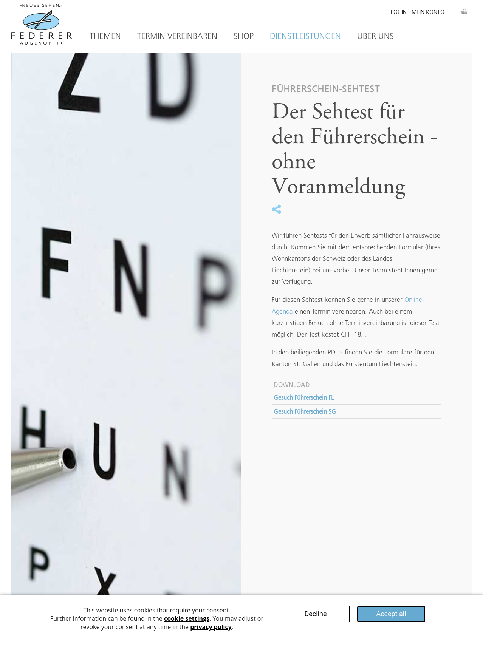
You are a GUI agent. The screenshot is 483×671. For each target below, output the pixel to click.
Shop (244, 36)
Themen (105, 36)
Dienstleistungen (305, 36)
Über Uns (375, 36)
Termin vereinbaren (177, 36)
